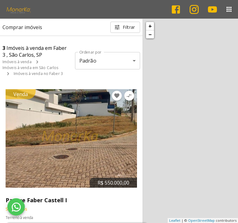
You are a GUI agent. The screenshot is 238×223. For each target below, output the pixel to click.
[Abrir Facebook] (175, 9)
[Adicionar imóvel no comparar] (129, 96)
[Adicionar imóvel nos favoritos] (117, 96)
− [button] (150, 34)
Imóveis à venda (17, 61)
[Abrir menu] (229, 9)
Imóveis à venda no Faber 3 (38, 73)
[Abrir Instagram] (194, 9)
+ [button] (150, 26)
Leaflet (174, 220)
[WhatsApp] (16, 207)
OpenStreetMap (201, 220)
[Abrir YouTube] (212, 9)
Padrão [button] (87, 60)
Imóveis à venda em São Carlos (30, 67)
